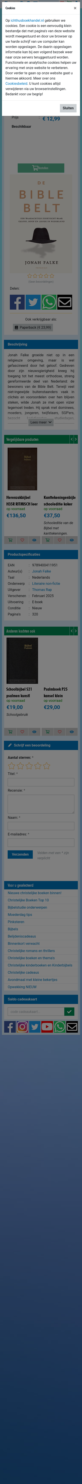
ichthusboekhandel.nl (27, 20)
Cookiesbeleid (16, 84)
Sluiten (68, 108)
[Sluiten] (75, 8)
